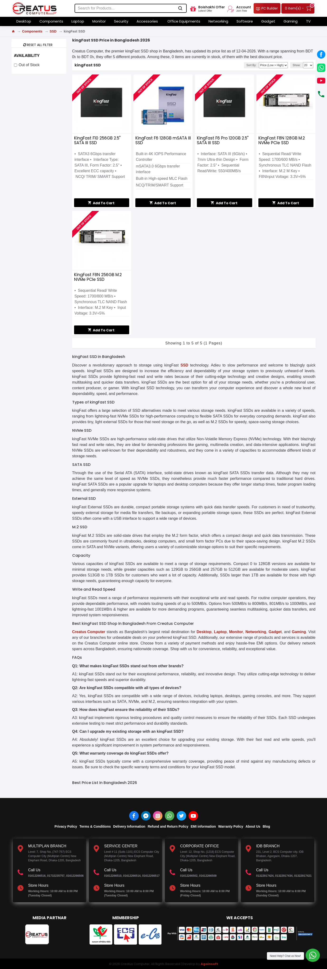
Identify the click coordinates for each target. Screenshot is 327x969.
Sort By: (251, 65)
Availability (27, 56)
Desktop (204, 632)
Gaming (299, 632)
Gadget (275, 632)
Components (32, 31)
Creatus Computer (88, 632)
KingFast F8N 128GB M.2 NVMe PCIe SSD (281, 140)
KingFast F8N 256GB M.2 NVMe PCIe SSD (98, 277)
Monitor (236, 632)
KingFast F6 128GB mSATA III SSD (163, 140)
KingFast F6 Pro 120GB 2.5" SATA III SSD (222, 140)
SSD (53, 31)
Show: (296, 65)
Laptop (220, 632)
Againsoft (209, 964)
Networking (256, 632)
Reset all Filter (39, 44)
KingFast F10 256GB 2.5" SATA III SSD (97, 140)
